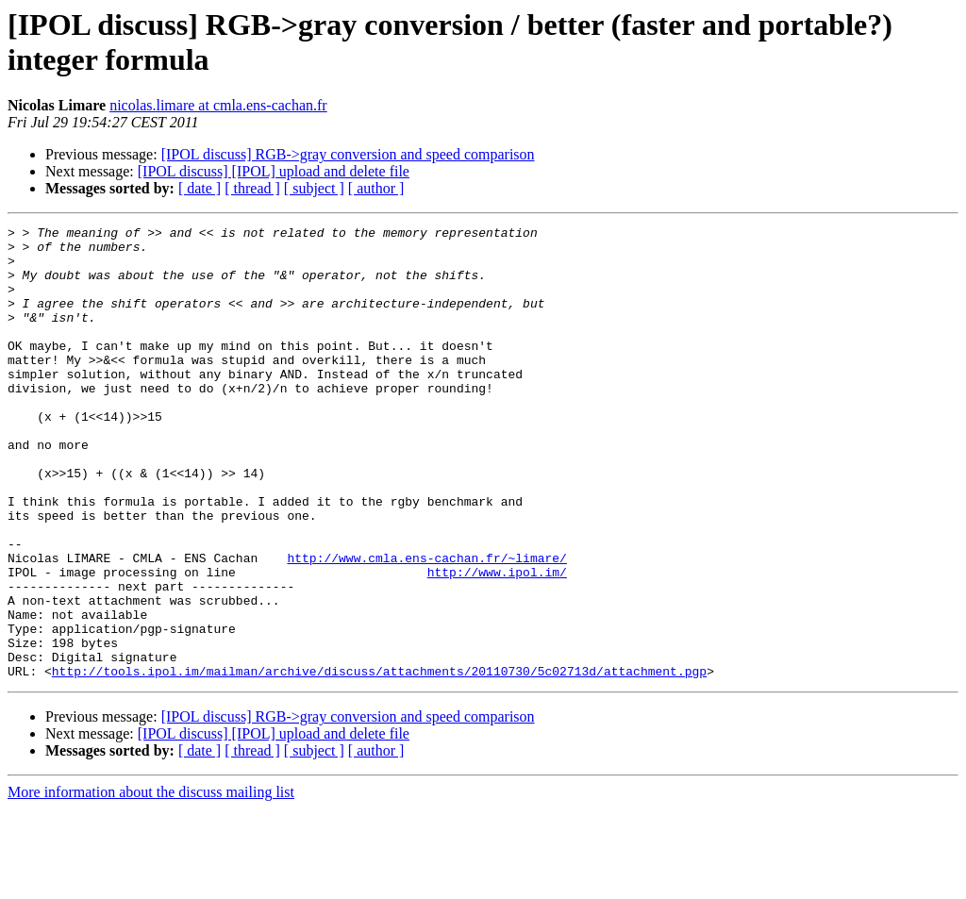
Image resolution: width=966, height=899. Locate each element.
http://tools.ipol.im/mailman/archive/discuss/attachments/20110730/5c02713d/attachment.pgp (379, 761)
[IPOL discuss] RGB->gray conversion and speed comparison (348, 154)
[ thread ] (252, 188)
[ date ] (199, 188)
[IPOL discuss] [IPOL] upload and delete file (273, 171)
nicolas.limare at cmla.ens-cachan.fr (218, 105)
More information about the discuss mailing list (151, 882)
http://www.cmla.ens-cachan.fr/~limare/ (426, 625)
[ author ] (376, 188)
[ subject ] (314, 188)
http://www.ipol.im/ (497, 642)
